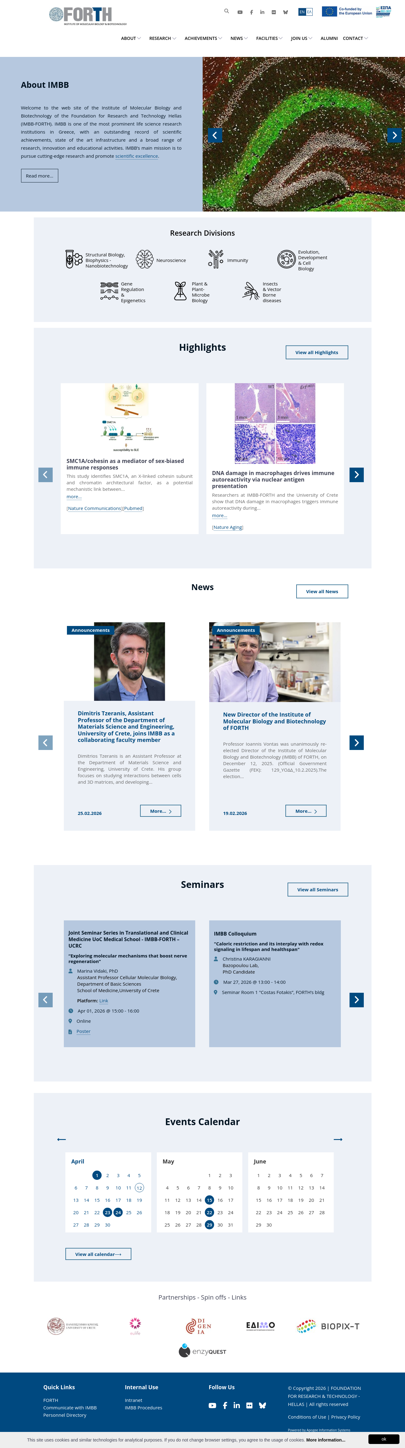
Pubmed (133, 508)
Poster (83, 1031)
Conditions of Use (307, 1417)
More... (160, 811)
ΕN (302, 12)
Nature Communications (94, 508)
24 (118, 1212)
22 (209, 1212)
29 (209, 1225)
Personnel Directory (64, 1415)
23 (107, 1212)
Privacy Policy (345, 1417)
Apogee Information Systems (328, 1430)
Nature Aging (228, 527)
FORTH (50, 1400)
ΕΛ (309, 12)
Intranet (133, 1400)
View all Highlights (317, 352)
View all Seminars (317, 889)
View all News (322, 591)
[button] (214, 134)
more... (74, 496)
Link (103, 1000)
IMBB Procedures (143, 1407)
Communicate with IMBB (70, 1407)
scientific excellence (136, 156)
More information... (326, 1439)
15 (209, 1200)
